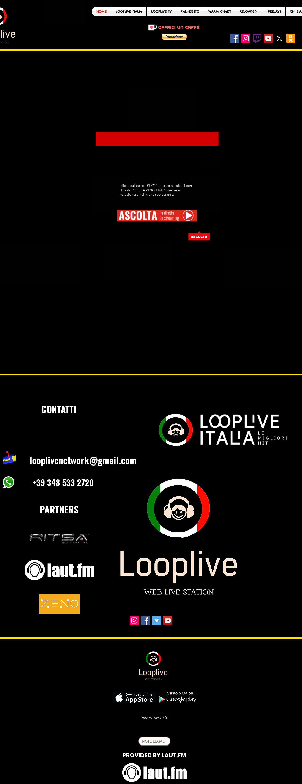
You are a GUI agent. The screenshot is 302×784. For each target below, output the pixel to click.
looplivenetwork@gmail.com (83, 460)
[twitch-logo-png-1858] (257, 38)
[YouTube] (268, 38)
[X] (279, 38)
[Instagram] (245, 38)
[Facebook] (234, 38)
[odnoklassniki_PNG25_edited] (290, 38)
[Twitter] (156, 620)
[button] (174, 37)
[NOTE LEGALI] (154, 741)
